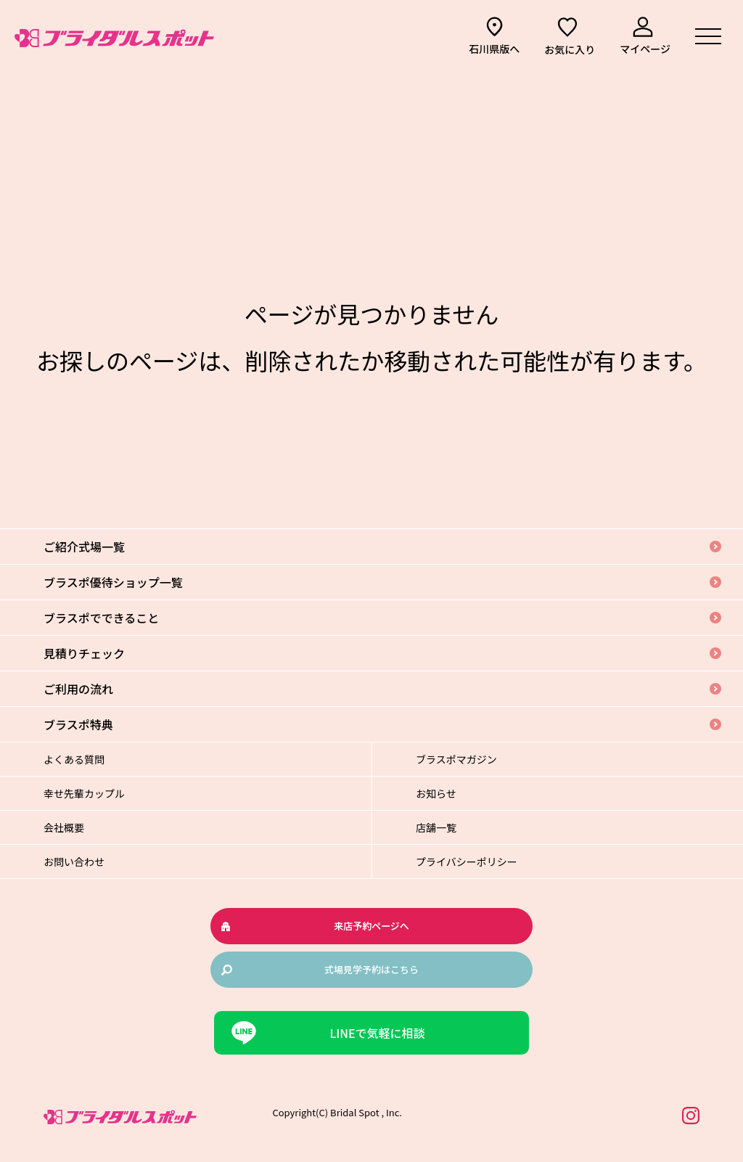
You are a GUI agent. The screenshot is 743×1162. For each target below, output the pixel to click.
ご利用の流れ (78, 688)
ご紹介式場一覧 (84, 546)
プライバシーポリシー (466, 861)
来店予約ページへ (371, 926)
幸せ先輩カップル (84, 793)
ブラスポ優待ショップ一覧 (113, 582)
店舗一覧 (436, 827)
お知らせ (436, 793)
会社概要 (64, 827)
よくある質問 (74, 759)
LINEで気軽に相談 (376, 1033)
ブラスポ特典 (78, 724)
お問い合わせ (74, 861)
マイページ (645, 48)
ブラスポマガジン (456, 759)
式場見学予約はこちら (371, 969)
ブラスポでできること (101, 617)
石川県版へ (494, 48)
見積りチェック (84, 653)
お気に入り (569, 49)
